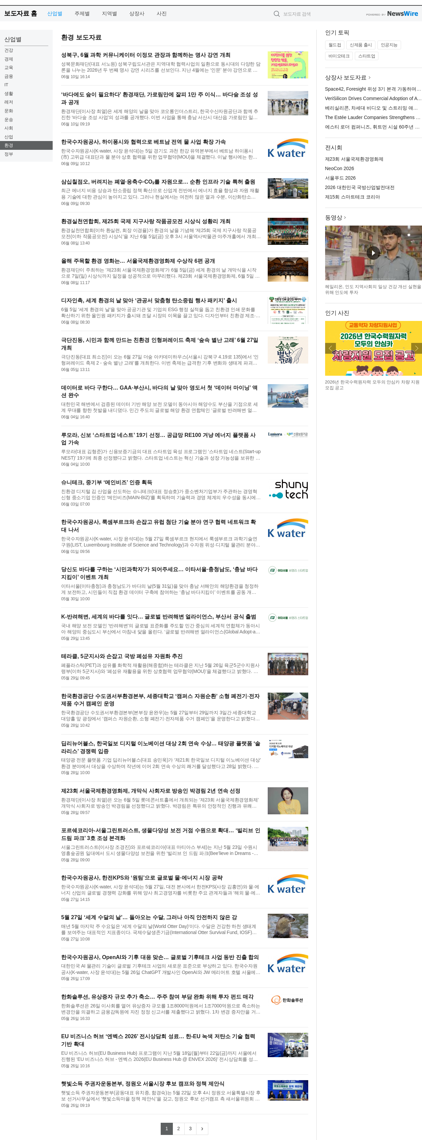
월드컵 (334, 44)
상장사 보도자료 (346, 77)
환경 (8, 145)
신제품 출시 (361, 44)
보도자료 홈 (20, 13)
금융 (8, 76)
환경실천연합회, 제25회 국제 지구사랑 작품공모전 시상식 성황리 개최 (145, 221)
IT (6, 84)
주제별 (82, 13)
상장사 (136, 13)
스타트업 (366, 56)
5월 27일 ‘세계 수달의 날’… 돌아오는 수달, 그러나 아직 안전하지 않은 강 (149, 917)
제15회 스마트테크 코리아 (352, 197)
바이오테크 (339, 56)
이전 (330, 348)
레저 (8, 101)
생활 (8, 93)
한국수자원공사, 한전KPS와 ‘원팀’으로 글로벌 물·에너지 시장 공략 (141, 878)
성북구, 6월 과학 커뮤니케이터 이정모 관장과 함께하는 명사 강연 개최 (145, 55)
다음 (416, 348)
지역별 (109, 13)
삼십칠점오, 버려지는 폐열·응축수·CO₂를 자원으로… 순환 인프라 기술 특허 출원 (158, 182)
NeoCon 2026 (339, 168)
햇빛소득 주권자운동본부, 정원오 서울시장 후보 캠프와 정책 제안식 (143, 1084)
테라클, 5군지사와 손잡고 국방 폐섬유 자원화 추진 (122, 656)
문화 (8, 110)
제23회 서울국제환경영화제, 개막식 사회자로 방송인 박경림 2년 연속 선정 (150, 791)
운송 (8, 119)
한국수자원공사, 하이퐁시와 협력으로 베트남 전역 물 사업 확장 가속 (143, 142)
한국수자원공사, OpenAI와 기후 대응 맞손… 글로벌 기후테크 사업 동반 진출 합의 (160, 957)
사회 (8, 128)
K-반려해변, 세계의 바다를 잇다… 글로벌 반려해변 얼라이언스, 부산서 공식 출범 (158, 617)
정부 (8, 154)
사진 (162, 13)
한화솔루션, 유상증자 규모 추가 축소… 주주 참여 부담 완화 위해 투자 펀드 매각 (157, 997)
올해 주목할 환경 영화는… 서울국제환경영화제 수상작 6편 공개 (138, 261)
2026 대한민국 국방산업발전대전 (360, 187)
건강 (8, 50)
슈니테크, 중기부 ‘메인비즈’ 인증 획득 (106, 482)
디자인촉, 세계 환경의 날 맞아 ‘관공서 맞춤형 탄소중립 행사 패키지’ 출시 (149, 300)
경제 (8, 59)
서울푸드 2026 (340, 178)
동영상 (333, 217)
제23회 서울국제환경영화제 (354, 159)
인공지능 (389, 44)
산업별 (54, 13)
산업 (8, 136)
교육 (8, 67)
